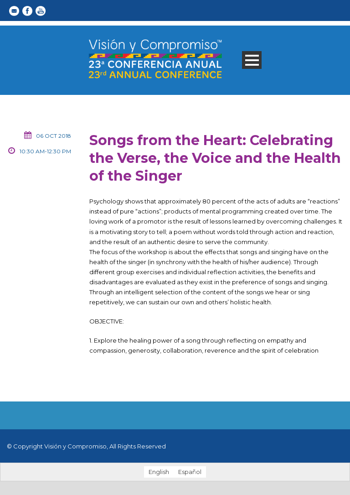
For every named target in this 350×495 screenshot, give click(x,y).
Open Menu (252, 60)
